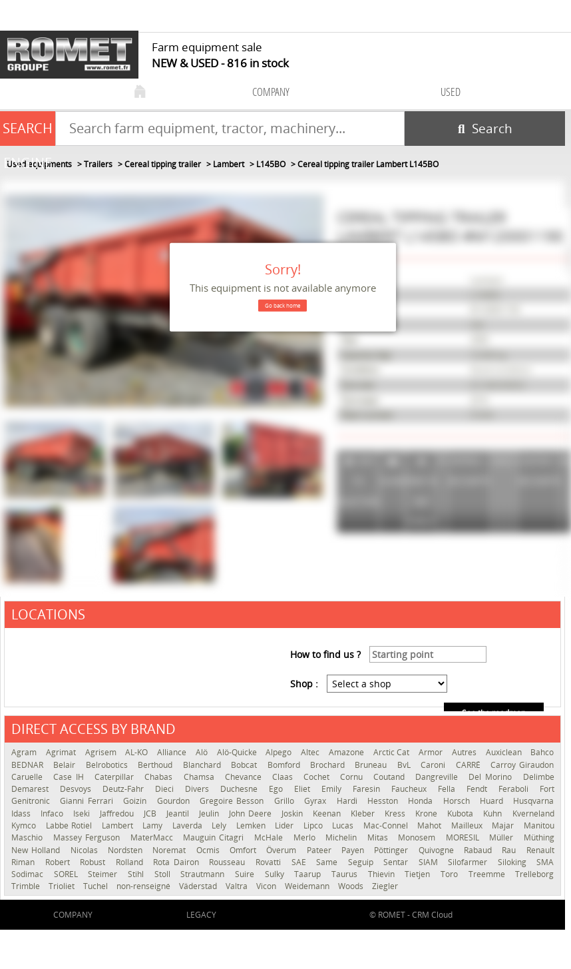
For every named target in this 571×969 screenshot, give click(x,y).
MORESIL (464, 837)
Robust (94, 862)
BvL (405, 765)
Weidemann (308, 886)
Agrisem (102, 752)
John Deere (252, 813)
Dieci (166, 789)
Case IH (70, 777)
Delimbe (538, 777)
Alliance (173, 752)
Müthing (539, 837)
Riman (25, 862)
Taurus (346, 874)
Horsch (458, 801)
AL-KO (137, 752)
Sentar (397, 862)
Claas (284, 777)
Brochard (329, 765)
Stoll (164, 874)
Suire (246, 874)
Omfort (245, 850)
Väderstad (199, 886)
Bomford (285, 765)
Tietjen (419, 874)
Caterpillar (116, 777)
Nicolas (86, 850)
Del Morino (492, 777)
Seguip (362, 862)
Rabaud (479, 850)
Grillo (285, 801)
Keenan (328, 813)
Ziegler (385, 886)
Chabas (160, 777)
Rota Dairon (177, 862)
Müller (503, 837)
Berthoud (157, 765)
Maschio (29, 837)
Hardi (349, 801)
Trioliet (63, 886)
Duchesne (241, 789)
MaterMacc (153, 837)
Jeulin (210, 813)
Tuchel (96, 886)
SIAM (430, 862)
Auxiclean (505, 752)
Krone (428, 813)
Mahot (431, 825)
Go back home (282, 305)
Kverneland (533, 813)
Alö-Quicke (238, 752)
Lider (286, 825)
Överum (282, 850)
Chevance (245, 777)
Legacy (201, 914)
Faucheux (411, 789)
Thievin (383, 874)
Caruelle (29, 777)
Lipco (314, 825)
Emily (333, 789)
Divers (199, 789)
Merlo (306, 837)
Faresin (369, 789)
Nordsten (127, 850)
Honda (422, 801)
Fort (547, 789)
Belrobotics (108, 765)
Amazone (348, 752)
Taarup (309, 874)
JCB (152, 813)
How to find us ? (325, 654)
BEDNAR (29, 765)
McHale (270, 837)
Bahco (542, 752)
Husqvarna (533, 801)
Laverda (189, 825)
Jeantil (179, 813)
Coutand (391, 777)
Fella (449, 789)
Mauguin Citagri (215, 837)
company (270, 91)
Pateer (321, 850)
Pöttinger (392, 850)
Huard (493, 801)
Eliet (304, 789)
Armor (432, 752)
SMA (545, 862)
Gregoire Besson (234, 801)
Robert (59, 862)
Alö (203, 752)
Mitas (379, 837)
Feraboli (515, 789)
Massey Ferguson (88, 837)
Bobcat (245, 765)
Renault (540, 850)
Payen (354, 850)
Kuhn (494, 813)
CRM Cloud (432, 914)
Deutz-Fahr (125, 789)
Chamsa (201, 777)
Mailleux (468, 825)
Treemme (489, 874)
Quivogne (438, 850)
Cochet (318, 777)
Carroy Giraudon (522, 765)
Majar (504, 825)
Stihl (138, 874)
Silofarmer (469, 862)
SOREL (68, 874)
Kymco (25, 825)
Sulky (276, 874)
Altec (311, 752)
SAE (300, 862)
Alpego (280, 752)
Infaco (54, 813)
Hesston (384, 801)
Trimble (26, 886)
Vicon (267, 886)
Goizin (136, 801)
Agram (25, 752)
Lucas (344, 825)
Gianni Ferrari (88, 801)
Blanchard (203, 765)
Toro (451, 874)
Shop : (304, 683)
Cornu (353, 777)
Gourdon (175, 801)
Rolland (131, 862)
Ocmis (209, 850)
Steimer (104, 874)
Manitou (539, 825)
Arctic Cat (393, 752)
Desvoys (78, 789)
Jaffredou (118, 813)
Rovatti (270, 862)
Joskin (294, 813)
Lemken (252, 825)
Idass (22, 813)
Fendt (479, 789)
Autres (465, 752)
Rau (510, 850)
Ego (278, 789)
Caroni (435, 765)
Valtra (238, 886)
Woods (351, 886)
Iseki (83, 813)
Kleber (364, 813)
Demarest (32, 789)
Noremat (170, 850)
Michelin (343, 837)
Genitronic (32, 801)
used (451, 91)
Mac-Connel (387, 825)
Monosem (418, 837)
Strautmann (204, 874)
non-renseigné (144, 886)
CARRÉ (470, 765)
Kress (397, 813)
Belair (66, 765)
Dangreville (438, 777)
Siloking (514, 862)
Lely (221, 825)
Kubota (461, 813)
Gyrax (316, 801)
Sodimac (29, 874)
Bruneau (372, 765)
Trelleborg (534, 874)
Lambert (119, 825)
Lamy (154, 825)
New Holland (37, 850)
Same (328, 862)
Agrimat (62, 752)
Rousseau (229, 862)
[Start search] (485, 128)
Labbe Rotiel (70, 825)
